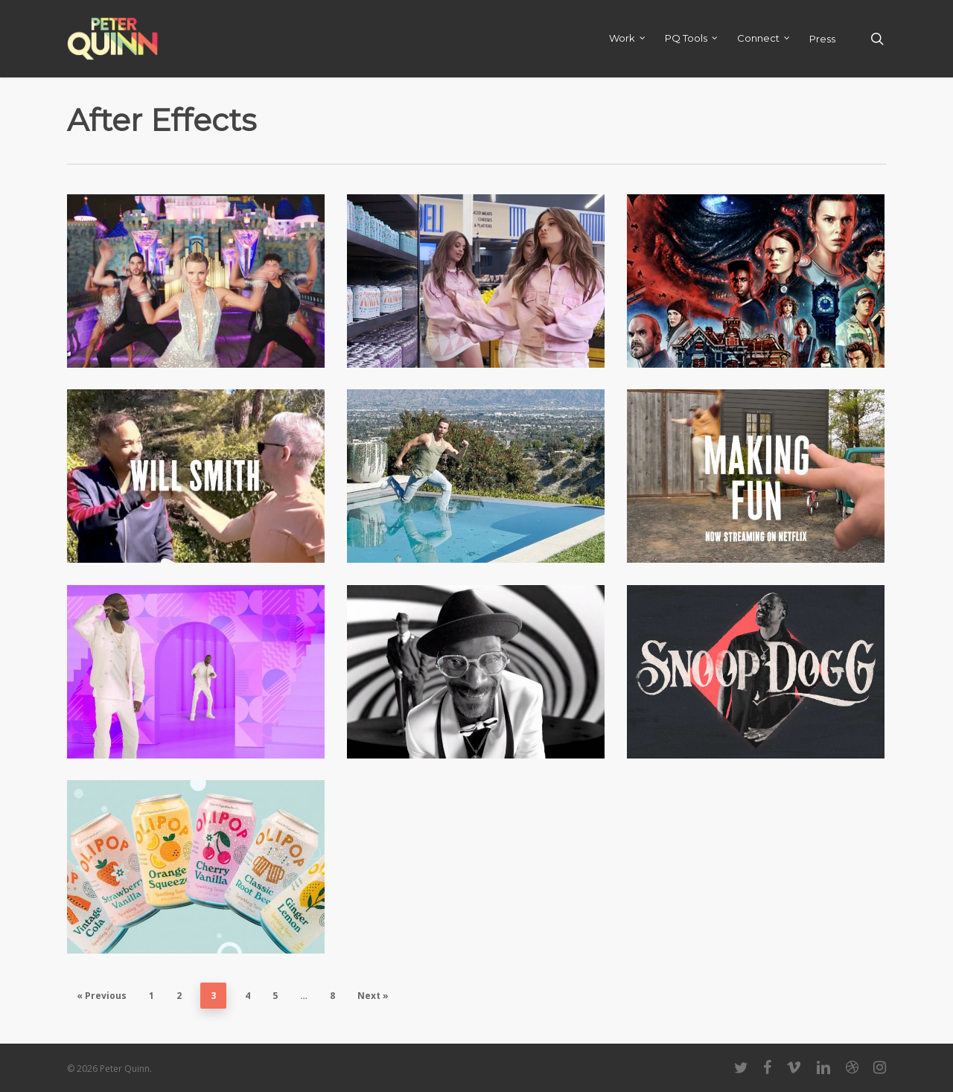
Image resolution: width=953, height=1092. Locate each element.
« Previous (102, 995)
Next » (373, 995)
